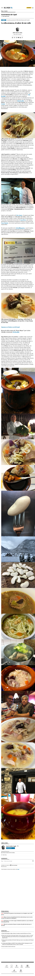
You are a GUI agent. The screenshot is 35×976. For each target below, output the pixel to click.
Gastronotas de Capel (9, 14)
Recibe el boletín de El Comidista (9, 852)
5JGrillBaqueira (20, 228)
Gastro (6, 11)
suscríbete (29, 7)
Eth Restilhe (20, 101)
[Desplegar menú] (2, 8)
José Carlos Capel (17, 32)
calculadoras (14, 971)
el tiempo (6, 967)
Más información (4, 866)
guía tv (11, 967)
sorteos (20, 971)
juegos (21, 967)
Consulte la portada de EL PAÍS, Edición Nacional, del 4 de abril (18, 20)
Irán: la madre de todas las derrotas (8, 946)
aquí (18, 869)
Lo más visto (4, 930)
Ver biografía (10, 848)
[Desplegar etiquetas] (33, 861)
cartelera (16, 967)
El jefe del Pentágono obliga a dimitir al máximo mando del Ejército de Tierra (16, 933)
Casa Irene (25, 140)
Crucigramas (27, 967)
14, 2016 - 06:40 (17, 34)
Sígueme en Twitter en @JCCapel (10, 327)
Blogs (2, 861)
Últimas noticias (5, 911)
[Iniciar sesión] (33, 8)
